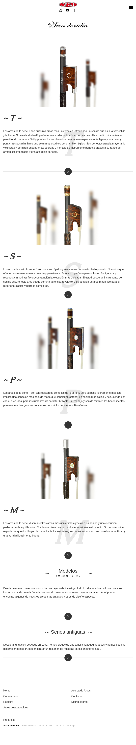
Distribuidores (79, 701)
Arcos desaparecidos (15, 707)
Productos (9, 719)
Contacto (76, 696)
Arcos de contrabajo (65, 725)
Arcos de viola (29, 725)
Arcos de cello (46, 725)
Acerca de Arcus (81, 690)
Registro (8, 701)
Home (6, 690)
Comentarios (10, 696)
